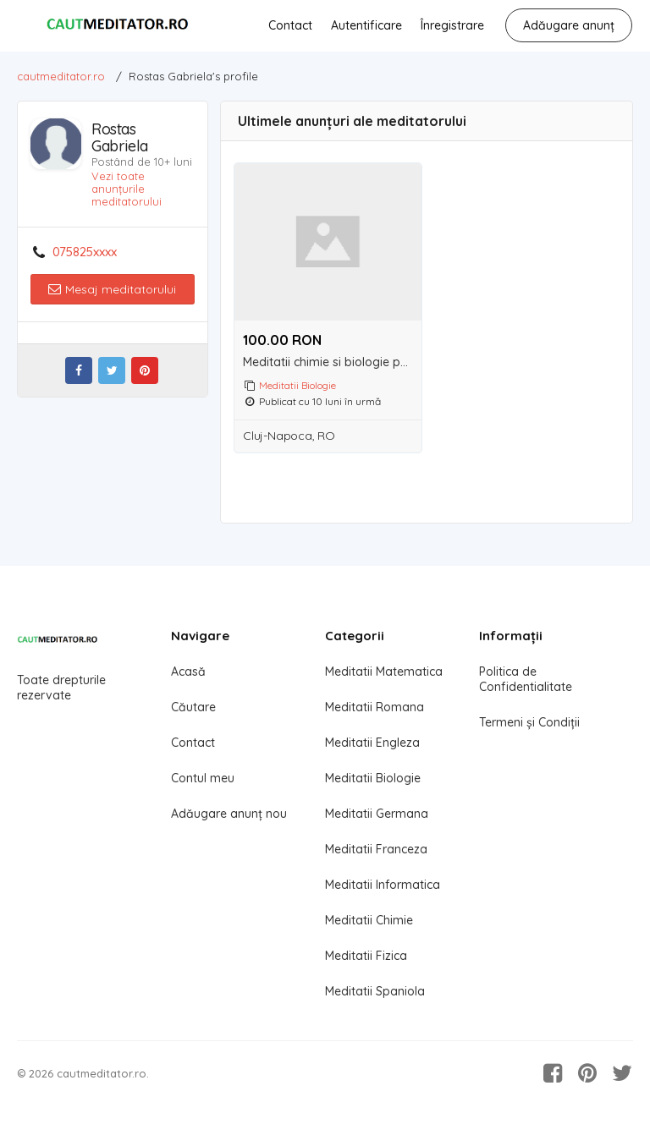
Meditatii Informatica (382, 884)
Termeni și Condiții (529, 722)
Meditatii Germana (376, 813)
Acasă (188, 671)
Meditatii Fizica (366, 955)
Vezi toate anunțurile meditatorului (126, 188)
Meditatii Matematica (384, 671)
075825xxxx (84, 252)
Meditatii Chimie (369, 920)
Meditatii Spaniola (375, 991)
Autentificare (366, 25)
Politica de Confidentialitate (525, 679)
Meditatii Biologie (297, 385)
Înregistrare (452, 25)
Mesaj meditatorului (112, 289)
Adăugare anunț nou (229, 813)
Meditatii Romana (374, 707)
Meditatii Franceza (376, 849)
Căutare (193, 707)
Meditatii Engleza (372, 742)
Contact (290, 25)
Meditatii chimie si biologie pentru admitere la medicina (332, 362)
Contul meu (202, 778)
